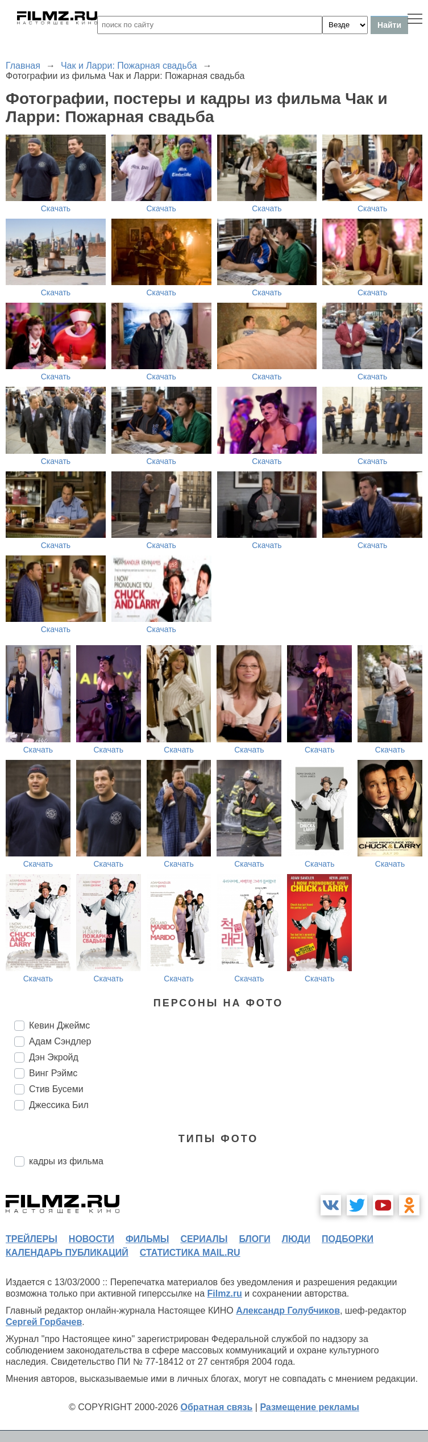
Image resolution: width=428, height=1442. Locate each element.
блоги (254, 1239)
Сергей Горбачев (44, 1322)
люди (296, 1239)
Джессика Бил (59, 1105)
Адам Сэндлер (60, 1041)
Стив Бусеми (56, 1089)
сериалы (203, 1239)
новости (91, 1239)
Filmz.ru (224, 1293)
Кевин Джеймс (59, 1025)
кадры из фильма (66, 1161)
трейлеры (31, 1239)
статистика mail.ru (190, 1252)
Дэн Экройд (53, 1057)
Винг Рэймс (53, 1073)
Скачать (56, 208)
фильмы (147, 1239)
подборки (347, 1239)
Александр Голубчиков (288, 1310)
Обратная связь (217, 1407)
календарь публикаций (67, 1252)
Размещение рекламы (309, 1407)
